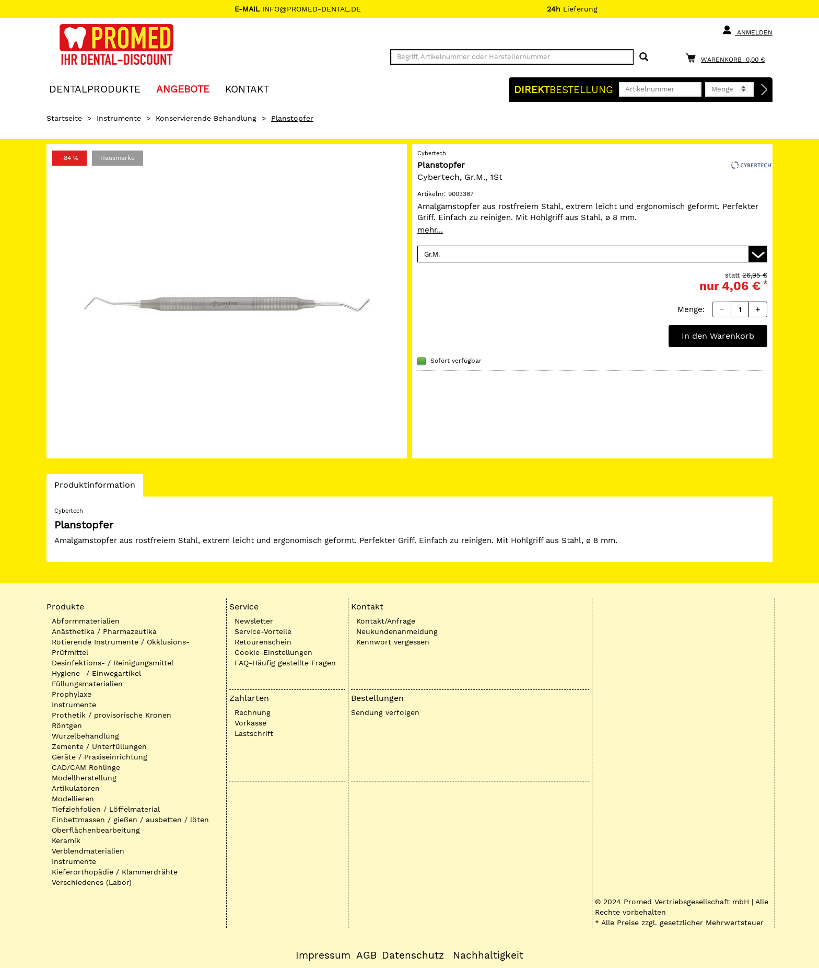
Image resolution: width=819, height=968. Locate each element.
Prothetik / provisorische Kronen (111, 715)
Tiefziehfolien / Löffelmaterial (106, 809)
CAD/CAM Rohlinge (86, 767)
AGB (366, 955)
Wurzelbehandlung (85, 736)
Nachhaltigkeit (488, 955)
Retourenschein (263, 642)
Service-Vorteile (263, 631)
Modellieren (73, 798)
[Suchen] (643, 57)
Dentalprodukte (95, 89)
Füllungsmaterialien (87, 683)
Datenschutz (413, 955)
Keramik (66, 840)
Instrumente (119, 118)
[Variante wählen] (592, 254)
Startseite (64, 118)
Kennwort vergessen (392, 642)
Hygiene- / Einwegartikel (96, 673)
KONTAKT (247, 89)
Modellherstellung (84, 778)
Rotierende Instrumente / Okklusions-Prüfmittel (121, 647)
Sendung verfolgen (385, 712)
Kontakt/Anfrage (385, 621)
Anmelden (747, 30)
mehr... (430, 230)
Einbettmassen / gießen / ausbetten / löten (130, 819)
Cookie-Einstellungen (273, 652)
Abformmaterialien (86, 621)
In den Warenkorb (718, 336)
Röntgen (67, 725)
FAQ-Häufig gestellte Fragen (285, 663)
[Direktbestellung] (765, 90)
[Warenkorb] (727, 57)
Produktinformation (94, 488)
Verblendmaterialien (88, 851)
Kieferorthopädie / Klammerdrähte (115, 872)
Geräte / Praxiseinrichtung (99, 757)
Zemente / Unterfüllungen (99, 746)
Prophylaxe (71, 694)
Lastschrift (254, 733)
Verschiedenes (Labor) (92, 882)
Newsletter (254, 621)
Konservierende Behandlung (206, 118)
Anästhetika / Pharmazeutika (104, 631)
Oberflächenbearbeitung (96, 830)
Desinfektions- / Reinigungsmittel (112, 663)
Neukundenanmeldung (397, 631)
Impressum (323, 955)
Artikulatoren (76, 788)
